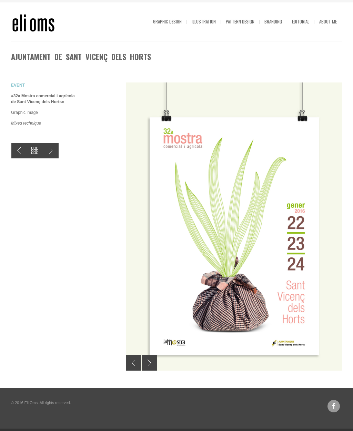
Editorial (300, 21)
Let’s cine (51, 150)
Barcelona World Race (19, 150)
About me (328, 21)
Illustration (204, 21)
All (35, 150)
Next (149, 363)
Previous (133, 363)
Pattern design (240, 21)
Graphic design (167, 21)
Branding (273, 21)
